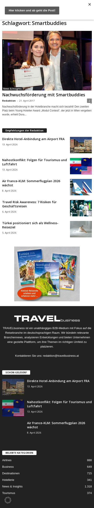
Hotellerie (8, 480)
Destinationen (11, 473)
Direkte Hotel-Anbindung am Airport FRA (33, 139)
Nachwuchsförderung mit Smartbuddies (43, 95)
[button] (8, 500)
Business (8, 466)
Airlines (7, 460)
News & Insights (12, 88)
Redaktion (9, 100)
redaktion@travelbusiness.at (61, 355)
